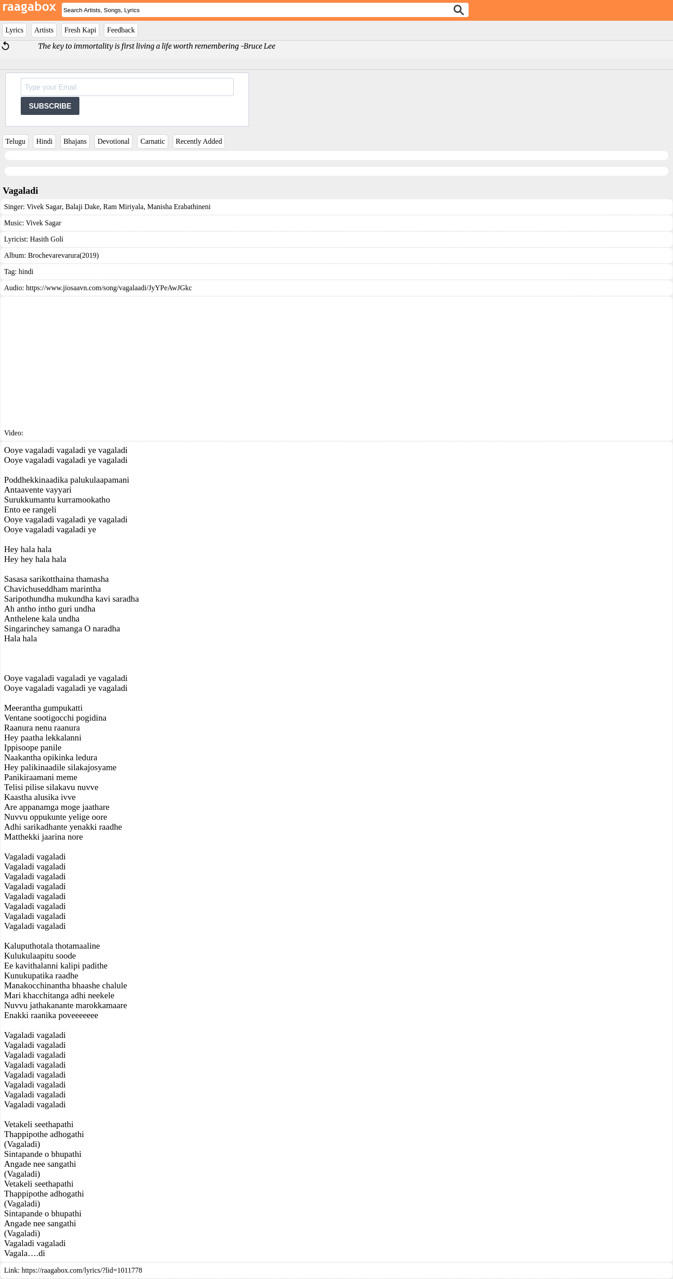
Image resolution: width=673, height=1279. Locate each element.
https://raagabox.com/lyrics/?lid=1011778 (82, 1270)
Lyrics (14, 30)
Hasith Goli (46, 239)
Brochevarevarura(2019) (63, 255)
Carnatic (152, 141)
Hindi (44, 141)
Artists (44, 30)
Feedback (120, 30)
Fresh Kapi (81, 30)
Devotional (113, 141)
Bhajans (75, 141)
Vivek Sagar (44, 206)
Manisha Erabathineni (178, 206)
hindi (25, 271)
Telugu (15, 141)
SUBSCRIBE (50, 106)
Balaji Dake (82, 206)
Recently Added (199, 141)
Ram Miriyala (122, 206)
